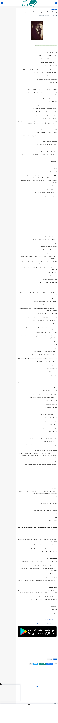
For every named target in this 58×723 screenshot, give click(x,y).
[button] (49, 664)
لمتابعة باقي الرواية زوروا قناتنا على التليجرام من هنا (46, 623)
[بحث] (2, 3)
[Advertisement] (37, 225)
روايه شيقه (54, 9)
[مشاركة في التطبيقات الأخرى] (30, 664)
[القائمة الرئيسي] (56, 3)
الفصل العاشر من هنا (48, 619)
